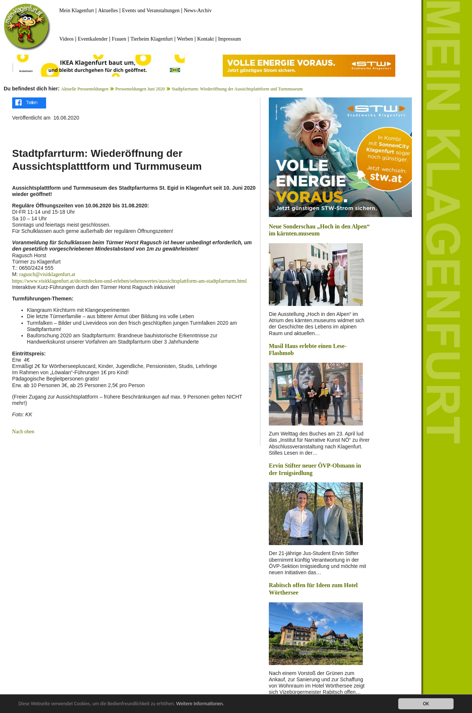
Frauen (119, 39)
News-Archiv (198, 10)
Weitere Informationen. (200, 703)
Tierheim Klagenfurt (152, 39)
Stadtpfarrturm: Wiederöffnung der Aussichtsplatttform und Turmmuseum (236, 89)
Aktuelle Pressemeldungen (84, 89)
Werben (185, 39)
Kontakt (205, 39)
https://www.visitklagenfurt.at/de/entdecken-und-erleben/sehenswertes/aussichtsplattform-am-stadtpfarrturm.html (129, 281)
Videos (66, 39)
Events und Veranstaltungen (151, 10)
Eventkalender (93, 39)
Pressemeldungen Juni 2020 (140, 89)
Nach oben (23, 431)
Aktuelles (108, 10)
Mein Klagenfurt (76, 10)
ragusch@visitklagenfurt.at (47, 274)
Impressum (229, 39)
